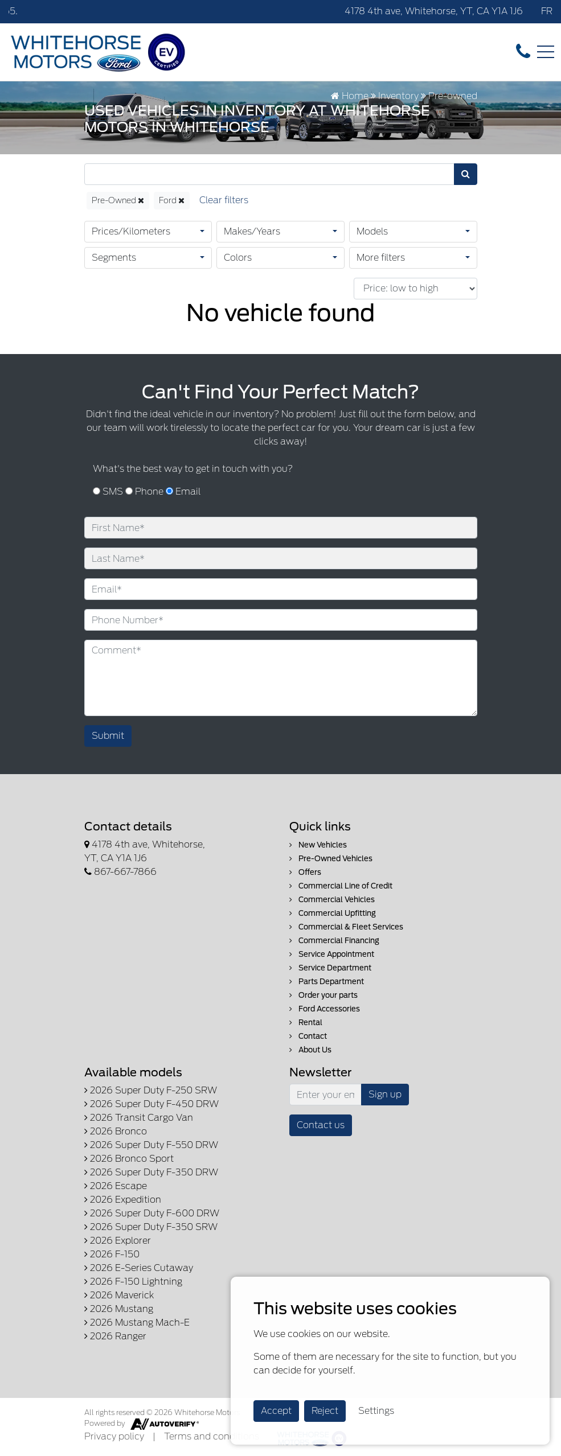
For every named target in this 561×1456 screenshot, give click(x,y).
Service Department (330, 968)
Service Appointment (331, 954)
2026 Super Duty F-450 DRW (151, 1104)
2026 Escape (115, 1186)
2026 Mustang (118, 1308)
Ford (172, 200)
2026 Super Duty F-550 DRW (151, 1145)
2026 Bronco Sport (129, 1158)
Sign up (385, 1094)
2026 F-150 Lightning (133, 1281)
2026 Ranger (115, 1336)
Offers (305, 872)
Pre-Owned (118, 200)
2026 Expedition (122, 1199)
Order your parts (323, 995)
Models (372, 231)
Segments (114, 257)
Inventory (398, 96)
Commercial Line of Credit (340, 886)
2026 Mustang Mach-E (137, 1322)
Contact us (321, 1125)
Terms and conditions (211, 1436)
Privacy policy (114, 1436)
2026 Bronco (115, 1131)
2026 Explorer (117, 1240)
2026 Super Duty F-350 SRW (151, 1226)
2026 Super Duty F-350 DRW (151, 1172)
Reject (325, 1410)
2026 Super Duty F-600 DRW (151, 1213)
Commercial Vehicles (332, 899)
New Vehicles (318, 845)
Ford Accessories (324, 1009)
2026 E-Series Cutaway (138, 1267)
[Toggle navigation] (545, 52)
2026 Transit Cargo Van (138, 1117)
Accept (276, 1410)
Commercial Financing (334, 940)
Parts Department (326, 981)
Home (349, 96)
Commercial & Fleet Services (346, 927)
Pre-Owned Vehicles (330, 858)
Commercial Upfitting (332, 913)
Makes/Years (252, 231)
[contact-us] (523, 51)
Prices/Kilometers (131, 231)
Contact (308, 1036)
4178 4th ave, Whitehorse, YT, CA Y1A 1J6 (434, 11)
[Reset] (224, 201)
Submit (108, 735)
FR (546, 11)
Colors (238, 257)
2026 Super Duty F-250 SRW (150, 1090)
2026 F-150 (112, 1254)
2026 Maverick (119, 1295)
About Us (310, 1050)
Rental (305, 1022)
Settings (376, 1410)
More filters (381, 257)
